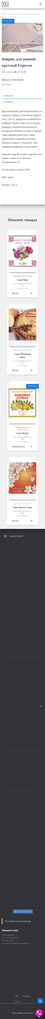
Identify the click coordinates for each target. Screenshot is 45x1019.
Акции (17, 427)
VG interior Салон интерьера (18, 921)
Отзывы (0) (8, 102)
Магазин (26, 996)
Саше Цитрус (22, 433)
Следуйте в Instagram (23, 911)
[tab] (22, 96)
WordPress (29, 1013)
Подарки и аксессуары (14, 14)
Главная (4, 14)
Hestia (14, 1013)
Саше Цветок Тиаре (22, 507)
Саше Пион (22, 280)
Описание (8, 96)
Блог (17, 996)
